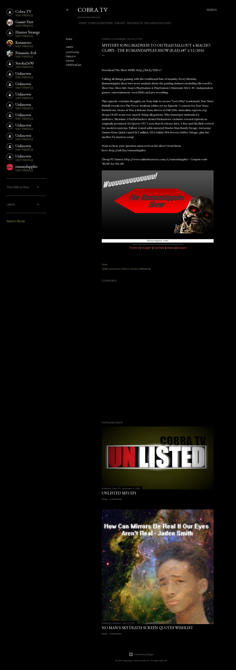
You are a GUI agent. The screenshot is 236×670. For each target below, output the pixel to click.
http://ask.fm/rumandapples (127, 150)
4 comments (116, 499)
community (72, 52)
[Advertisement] (158, 390)
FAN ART (118, 23)
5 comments (115, 633)
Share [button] (69, 39)
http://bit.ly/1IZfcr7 (149, 70)
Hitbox (171, 247)
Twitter (134, 247)
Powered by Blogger (141, 654)
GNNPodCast (73, 64)
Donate (181, 247)
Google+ (146, 247)
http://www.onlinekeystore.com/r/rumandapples (156, 159)
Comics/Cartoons (99, 23)
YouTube (159, 247)
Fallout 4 (71, 56)
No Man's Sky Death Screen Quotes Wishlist (147, 627)
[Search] (212, 10)
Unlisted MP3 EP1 (119, 492)
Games (70, 60)
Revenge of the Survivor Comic (148, 23)
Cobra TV (93, 10)
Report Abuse (16, 221)
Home (81, 23)
